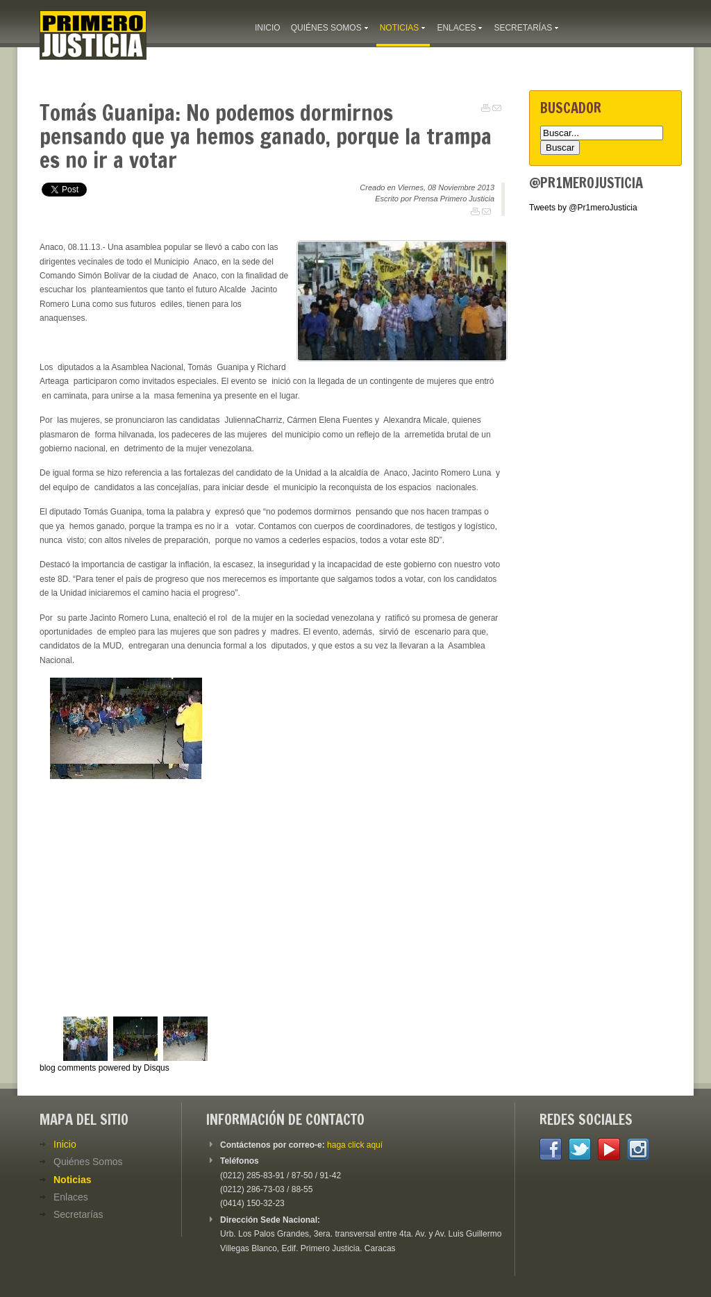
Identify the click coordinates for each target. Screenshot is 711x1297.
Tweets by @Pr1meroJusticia (583, 207)
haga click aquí (355, 1145)
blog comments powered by (104, 1068)
